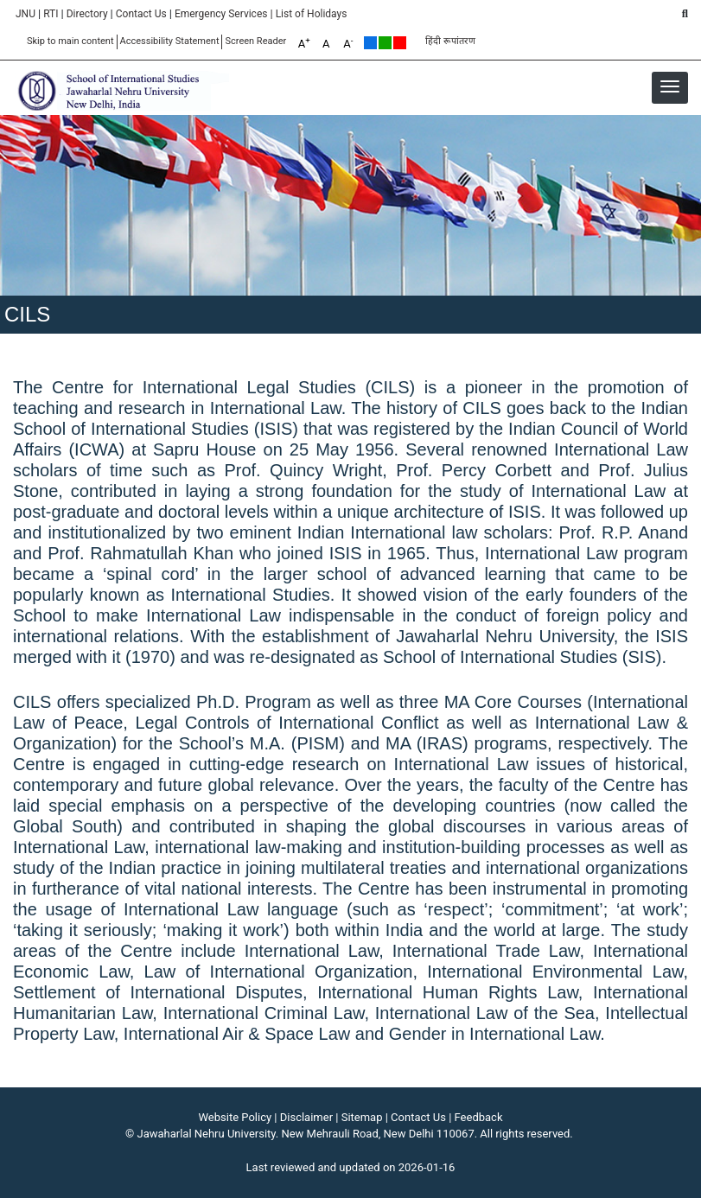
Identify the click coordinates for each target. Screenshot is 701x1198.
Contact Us (141, 14)
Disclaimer (306, 1117)
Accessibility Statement (170, 41)
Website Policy (235, 1117)
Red (399, 42)
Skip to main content (70, 41)
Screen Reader (255, 41)
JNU (25, 14)
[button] (669, 86)
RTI (50, 14)
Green (385, 42)
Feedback (479, 1117)
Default (370, 42)
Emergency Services (221, 14)
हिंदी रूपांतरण (450, 41)
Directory (87, 14)
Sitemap (362, 1117)
